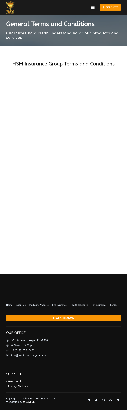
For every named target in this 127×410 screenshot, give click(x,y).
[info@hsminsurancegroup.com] (8, 355)
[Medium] (118, 400)
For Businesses (99, 305)
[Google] (110, 400)
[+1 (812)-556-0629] (8, 350)
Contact (114, 305)
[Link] (10, 7)
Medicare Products (38, 305)
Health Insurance (79, 305)
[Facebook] (89, 400)
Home (9, 305)
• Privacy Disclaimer (18, 386)
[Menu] (92, 7)
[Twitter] (96, 400)
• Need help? (13, 381)
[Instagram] (103, 400)
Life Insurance (59, 305)
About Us (21, 305)
